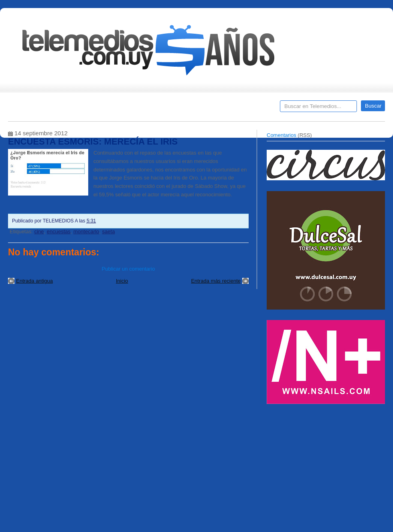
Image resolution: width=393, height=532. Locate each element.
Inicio (122, 281)
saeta (108, 231)
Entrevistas (111, 108)
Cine (165, 108)
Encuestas (200, 108)
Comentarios (281, 135)
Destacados (40, 108)
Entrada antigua (34, 281)
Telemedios (249, 108)
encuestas (59, 231)
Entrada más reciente (216, 281)
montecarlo (86, 231)
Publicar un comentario (128, 269)
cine (39, 231)
